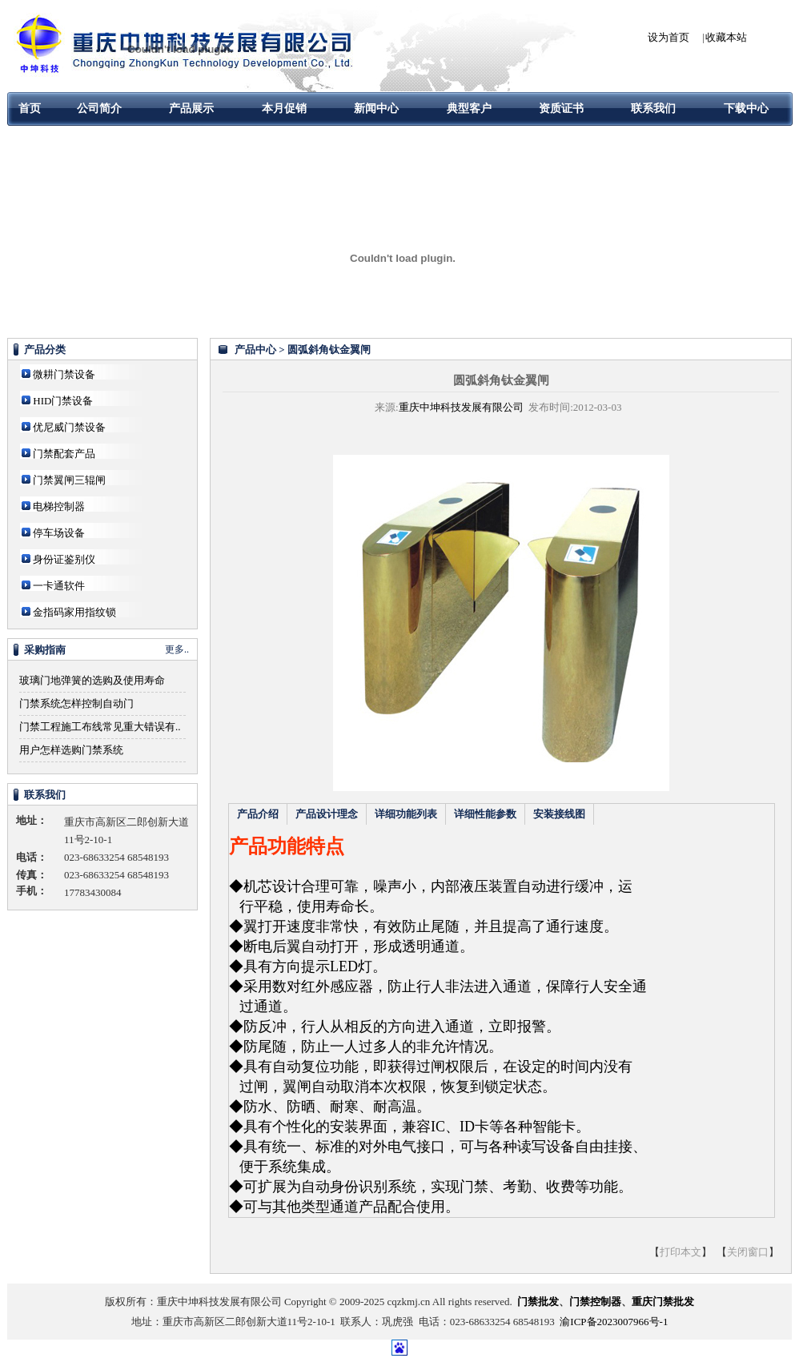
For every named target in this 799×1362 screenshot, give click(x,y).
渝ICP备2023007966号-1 (614, 1322)
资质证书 (561, 108)
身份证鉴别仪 (64, 559)
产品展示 (191, 108)
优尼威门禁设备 (69, 427)
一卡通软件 (59, 586)
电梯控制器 (59, 506)
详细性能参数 (485, 814)
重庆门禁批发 (663, 1302)
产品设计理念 (326, 814)
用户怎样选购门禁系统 (71, 750)
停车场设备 (59, 533)
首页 (29, 108)
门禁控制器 (595, 1302)
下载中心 (746, 108)
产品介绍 (258, 814)
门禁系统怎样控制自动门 (76, 703)
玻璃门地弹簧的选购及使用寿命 (92, 680)
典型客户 (469, 108)
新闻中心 (376, 108)
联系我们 (653, 108)
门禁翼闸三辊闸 (69, 480)
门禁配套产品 (64, 454)
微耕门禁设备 (64, 374)
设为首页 (668, 37)
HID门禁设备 (63, 401)
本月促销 (284, 108)
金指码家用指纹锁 (74, 612)
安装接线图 (559, 814)
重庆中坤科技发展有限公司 (461, 407)
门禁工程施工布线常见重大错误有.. (100, 727)
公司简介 (99, 108)
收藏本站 (726, 37)
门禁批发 (538, 1302)
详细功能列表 (406, 814)
